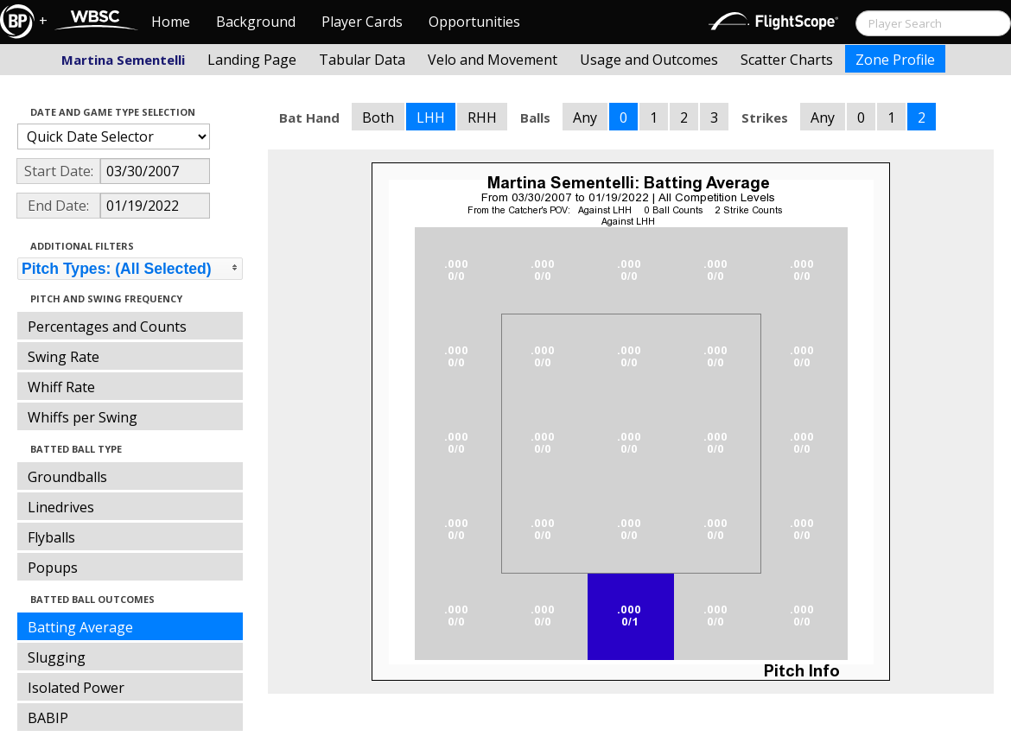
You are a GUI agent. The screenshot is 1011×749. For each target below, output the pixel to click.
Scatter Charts (787, 59)
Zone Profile (895, 59)
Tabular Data (362, 59)
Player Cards (362, 21)
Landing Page (251, 59)
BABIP (48, 717)
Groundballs (67, 476)
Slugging (57, 657)
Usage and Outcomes (649, 59)
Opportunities (474, 21)
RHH (482, 117)
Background (256, 21)
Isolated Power (76, 687)
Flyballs (51, 537)
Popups (53, 567)
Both (378, 117)
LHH (430, 117)
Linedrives (61, 507)
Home (170, 21)
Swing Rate (63, 356)
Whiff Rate (61, 387)
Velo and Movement (492, 59)
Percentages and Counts (107, 326)
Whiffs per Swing (82, 417)
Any (585, 117)
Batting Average (80, 627)
